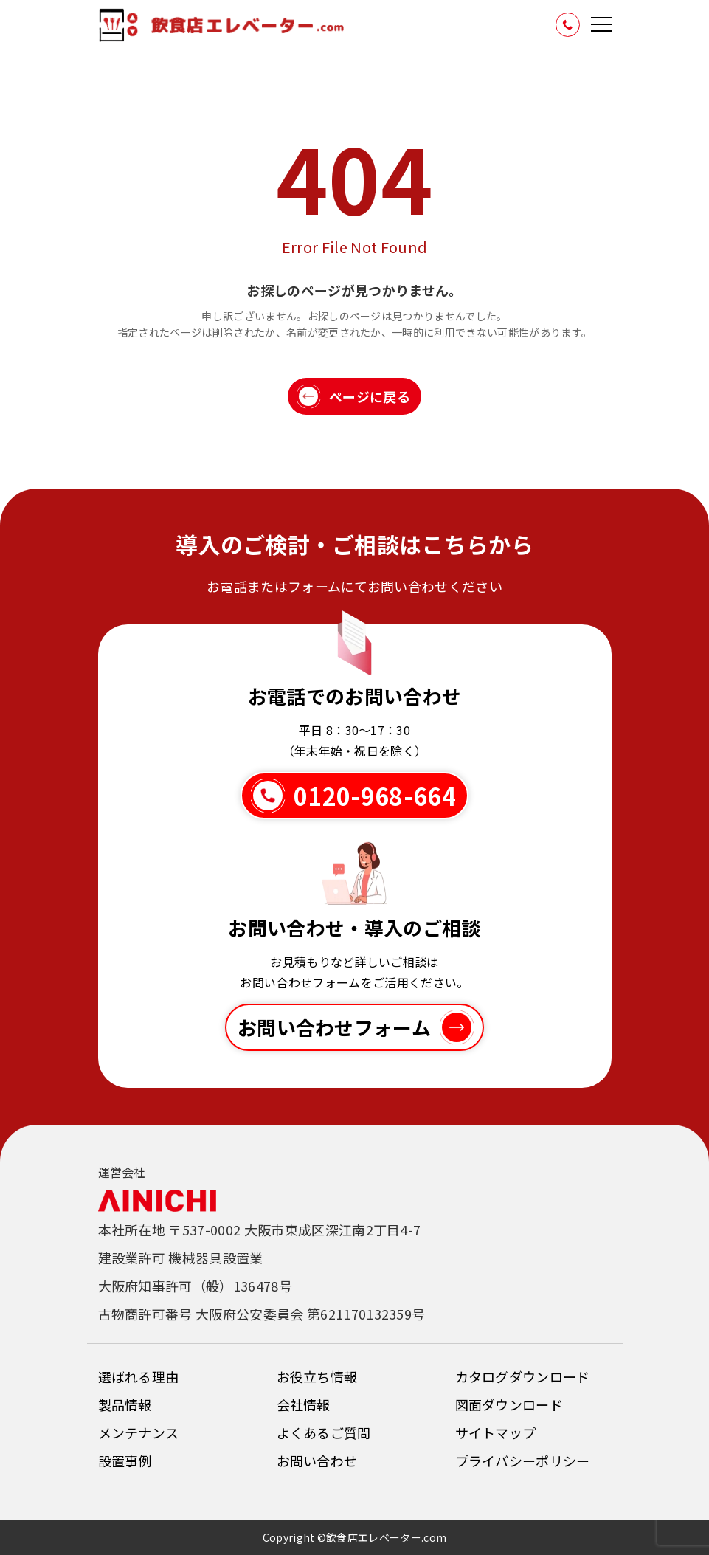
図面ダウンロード (509, 1404)
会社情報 (304, 1404)
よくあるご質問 (324, 1432)
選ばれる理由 (138, 1376)
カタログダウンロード (522, 1376)
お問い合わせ (317, 1460)
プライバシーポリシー (522, 1460)
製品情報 (125, 1404)
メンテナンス (138, 1432)
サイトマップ (495, 1432)
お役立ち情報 (317, 1376)
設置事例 (125, 1460)
